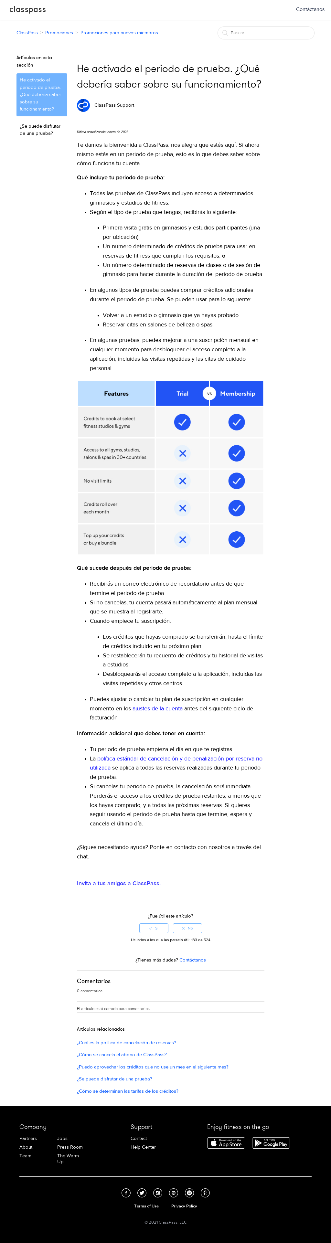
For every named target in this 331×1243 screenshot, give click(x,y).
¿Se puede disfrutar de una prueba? (40, 130)
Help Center (143, 1147)
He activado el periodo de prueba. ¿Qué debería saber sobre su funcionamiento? (40, 94)
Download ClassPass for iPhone (226, 1143)
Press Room (70, 1147)
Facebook (126, 1192)
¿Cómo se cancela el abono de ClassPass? (122, 1055)
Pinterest (173, 1192)
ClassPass (28, 11)
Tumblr (205, 1192)
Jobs (62, 1138)
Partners (28, 1138)
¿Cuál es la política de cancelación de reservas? (126, 1043)
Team (25, 1156)
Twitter (141, 1192)
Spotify (189, 1192)
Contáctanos (310, 9)
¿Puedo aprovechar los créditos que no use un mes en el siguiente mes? (153, 1067)
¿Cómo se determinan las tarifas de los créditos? (127, 1091)
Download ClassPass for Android (271, 1143)
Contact (139, 1138)
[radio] (153, 928)
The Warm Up (68, 1159)
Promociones (59, 33)
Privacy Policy (184, 1206)
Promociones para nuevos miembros (119, 33)
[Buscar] (266, 33)
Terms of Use (146, 1206)
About (25, 1147)
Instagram (157, 1192)
